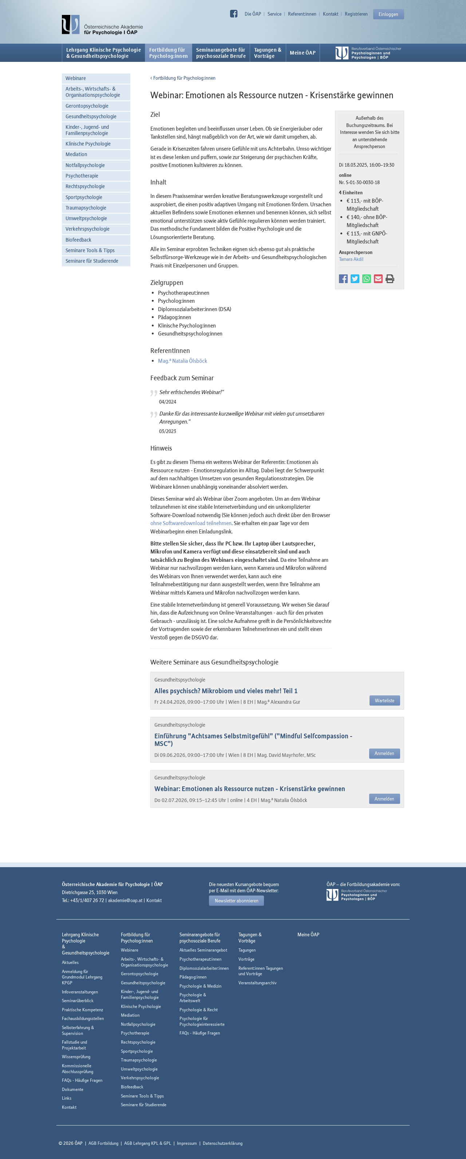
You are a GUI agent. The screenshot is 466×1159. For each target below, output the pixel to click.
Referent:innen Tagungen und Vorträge (260, 971)
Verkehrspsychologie (88, 229)
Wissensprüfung (76, 1056)
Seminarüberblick (78, 1000)
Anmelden (384, 753)
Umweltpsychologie (86, 218)
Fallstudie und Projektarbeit (74, 1045)
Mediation (76, 154)
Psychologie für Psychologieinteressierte (202, 1021)
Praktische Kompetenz (82, 1009)
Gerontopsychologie (87, 106)
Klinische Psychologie (88, 143)
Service (274, 14)
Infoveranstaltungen (80, 992)
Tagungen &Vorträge (268, 53)
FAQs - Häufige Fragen (82, 1080)
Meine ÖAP (303, 53)
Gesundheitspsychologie (91, 116)
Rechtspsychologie (85, 186)
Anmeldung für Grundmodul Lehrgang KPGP (82, 977)
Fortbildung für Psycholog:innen (183, 78)
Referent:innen (302, 14)
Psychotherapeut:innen (200, 959)
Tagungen (247, 950)
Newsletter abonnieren (236, 901)
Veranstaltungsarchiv (257, 982)
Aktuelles (70, 962)
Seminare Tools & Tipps (90, 250)
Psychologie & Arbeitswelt (192, 997)
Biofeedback (78, 240)
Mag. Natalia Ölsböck (182, 360)
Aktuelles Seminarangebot (203, 950)
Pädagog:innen (192, 977)
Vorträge (246, 959)
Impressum (187, 1143)
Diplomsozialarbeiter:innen (204, 968)
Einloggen (388, 14)
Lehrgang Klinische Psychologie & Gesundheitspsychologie (103, 53)
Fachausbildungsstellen (83, 1018)
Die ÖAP (253, 14)
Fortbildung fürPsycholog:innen (168, 53)
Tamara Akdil (351, 259)
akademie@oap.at (125, 900)
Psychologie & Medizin (200, 986)
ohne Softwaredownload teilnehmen (191, 523)
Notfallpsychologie (85, 165)
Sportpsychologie (84, 197)
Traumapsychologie (86, 208)
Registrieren (356, 14)
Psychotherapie (82, 175)
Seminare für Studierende (92, 261)
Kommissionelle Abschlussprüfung (77, 1068)
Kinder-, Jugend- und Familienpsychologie (87, 130)
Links (66, 1098)
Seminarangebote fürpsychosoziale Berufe (221, 53)
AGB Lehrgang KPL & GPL (147, 1143)
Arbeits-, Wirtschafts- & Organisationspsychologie (93, 92)
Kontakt (330, 14)
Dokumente (72, 1089)
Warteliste (384, 700)
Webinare (76, 78)
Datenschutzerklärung (222, 1143)
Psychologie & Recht (198, 1009)
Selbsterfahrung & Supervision (78, 1030)
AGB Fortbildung (103, 1143)
